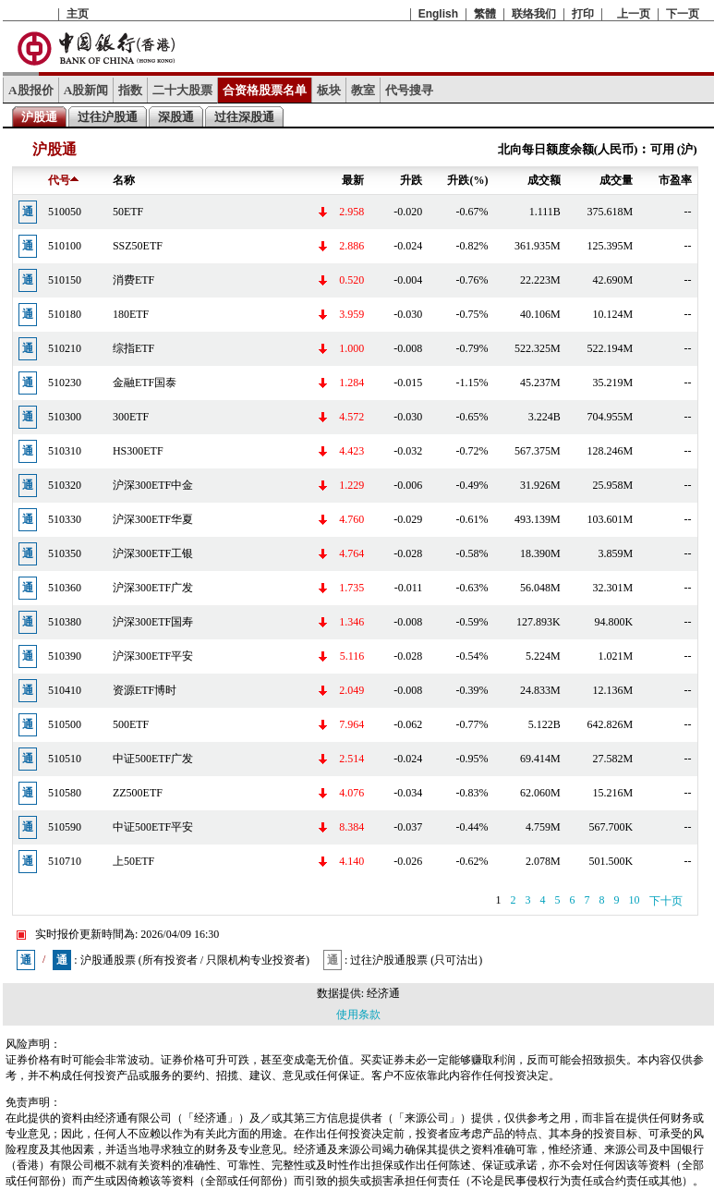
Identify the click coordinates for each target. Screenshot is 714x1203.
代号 (63, 180)
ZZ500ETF (138, 792)
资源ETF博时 (144, 690)
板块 (329, 90)
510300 (64, 416)
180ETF (131, 314)
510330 (64, 519)
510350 (64, 553)
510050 (64, 211)
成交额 (544, 180)
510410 (64, 690)
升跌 (411, 180)
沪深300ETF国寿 (153, 621)
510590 (64, 826)
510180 (64, 314)
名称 (124, 180)
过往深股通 (244, 117)
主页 (78, 13)
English (438, 13)
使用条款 (358, 1014)
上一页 (633, 13)
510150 (64, 279)
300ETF (131, 416)
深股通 (176, 117)
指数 (130, 90)
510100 (64, 245)
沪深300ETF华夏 (153, 519)
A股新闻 (86, 90)
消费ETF (133, 279)
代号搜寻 (409, 90)
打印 (583, 13)
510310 (64, 450)
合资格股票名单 (265, 90)
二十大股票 (182, 90)
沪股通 (39, 117)
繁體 (485, 13)
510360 (64, 587)
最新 (353, 180)
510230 (64, 382)
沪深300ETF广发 (153, 587)
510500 (64, 724)
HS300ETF (138, 450)
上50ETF (133, 861)
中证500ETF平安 (153, 826)
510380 (64, 621)
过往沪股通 (108, 117)
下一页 (682, 13)
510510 (64, 758)
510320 (64, 485)
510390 (64, 656)
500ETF (131, 724)
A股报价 (31, 90)
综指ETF (133, 348)
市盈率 (675, 180)
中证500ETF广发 (153, 758)
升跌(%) (467, 180)
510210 (64, 348)
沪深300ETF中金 (153, 485)
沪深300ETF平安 (153, 656)
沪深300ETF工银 (153, 553)
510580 (64, 792)
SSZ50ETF (138, 245)
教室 (363, 90)
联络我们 (534, 13)
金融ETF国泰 (144, 382)
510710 (64, 861)
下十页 (666, 900)
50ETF (128, 211)
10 (634, 899)
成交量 (616, 180)
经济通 (383, 993)
